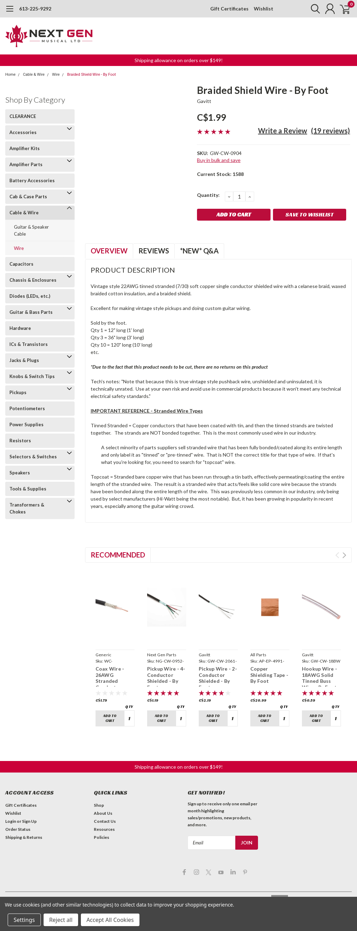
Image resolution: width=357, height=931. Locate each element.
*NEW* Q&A (199, 250)
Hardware (20, 328)
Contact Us (105, 821)
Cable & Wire (34, 74)
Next (344, 555)
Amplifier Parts (26, 164)
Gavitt (204, 101)
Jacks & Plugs (24, 360)
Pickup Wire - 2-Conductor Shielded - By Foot (218, 678)
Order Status (17, 829)
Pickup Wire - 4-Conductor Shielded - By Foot (166, 678)
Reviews (153, 250)
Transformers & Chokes (26, 508)
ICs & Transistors (28, 344)
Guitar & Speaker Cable (31, 230)
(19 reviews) (330, 130)
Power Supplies (26, 424)
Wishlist (263, 9)
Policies (101, 837)
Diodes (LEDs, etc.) (29, 296)
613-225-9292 (35, 9)
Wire (56, 74)
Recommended (118, 555)
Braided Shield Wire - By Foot (91, 74)
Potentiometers (27, 408)
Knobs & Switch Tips (32, 376)
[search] (310, 8)
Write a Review (282, 130)
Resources (104, 829)
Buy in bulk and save (219, 160)
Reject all (61, 920)
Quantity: (208, 195)
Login (10, 821)
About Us (103, 813)
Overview (109, 250)
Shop (99, 805)
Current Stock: (220, 174)
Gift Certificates (229, 9)
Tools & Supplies (27, 489)
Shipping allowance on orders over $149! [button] (179, 60)
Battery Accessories (32, 180)
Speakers (19, 472)
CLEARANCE (22, 116)
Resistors (20, 440)
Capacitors (21, 264)
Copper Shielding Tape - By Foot (269, 675)
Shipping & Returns (23, 837)
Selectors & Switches (33, 456)
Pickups (17, 392)
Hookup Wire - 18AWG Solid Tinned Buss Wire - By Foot (319, 678)
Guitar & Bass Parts (31, 312)
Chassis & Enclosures (32, 280)
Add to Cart (110, 718)
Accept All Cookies (110, 920)
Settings (24, 920)
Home (10, 74)
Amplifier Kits (24, 148)
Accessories (23, 132)
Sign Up (29, 821)
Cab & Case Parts (28, 196)
